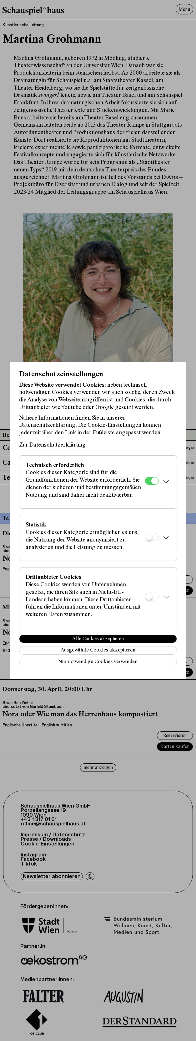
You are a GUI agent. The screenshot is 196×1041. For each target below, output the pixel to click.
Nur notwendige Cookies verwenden (98, 662)
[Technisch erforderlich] (152, 481)
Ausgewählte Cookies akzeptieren (97, 650)
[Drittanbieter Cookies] (152, 596)
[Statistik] (152, 537)
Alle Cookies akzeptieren (98, 638)
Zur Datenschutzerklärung (52, 445)
